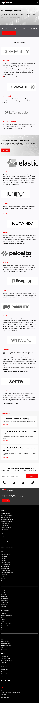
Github (3, 662)
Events (2, 639)
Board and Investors (5, 643)
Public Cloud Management (7, 515)
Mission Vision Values (6, 645)
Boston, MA (4, 596)
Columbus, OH (4, 600)
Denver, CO (3, 590)
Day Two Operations (6, 527)
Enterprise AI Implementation (7, 519)
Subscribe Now (9, 33)
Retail (2, 543)
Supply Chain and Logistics (7, 547)
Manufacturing (4, 541)
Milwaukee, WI (4, 606)
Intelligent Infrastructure (6, 615)
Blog (2, 617)
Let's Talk (6, 150)
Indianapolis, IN (4, 592)
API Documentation (6, 660)
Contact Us (3, 671)
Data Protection (4, 529)
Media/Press (4, 649)
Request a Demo (5, 674)
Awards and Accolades (6, 623)
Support (3, 676)
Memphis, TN (4, 604)
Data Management (5, 562)
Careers (3, 637)
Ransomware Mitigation (6, 521)
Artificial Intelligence (5, 554)
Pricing (2, 627)
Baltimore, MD (4, 594)
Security (3, 580)
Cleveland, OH (4, 598)
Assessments (4, 629)
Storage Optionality (5, 513)
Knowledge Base (5, 658)
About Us (3, 635)
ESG (2, 647)
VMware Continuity (5, 517)
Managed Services (5, 570)
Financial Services (5, 539)
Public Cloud (4, 578)
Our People (3, 613)
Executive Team (5, 641)
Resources (3, 619)
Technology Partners (6, 625)
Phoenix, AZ (4, 588)
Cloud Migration (4, 525)
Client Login (4, 656)
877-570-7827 (4, 669)
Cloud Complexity (5, 523)
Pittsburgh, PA (4, 602)
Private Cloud (4, 576)
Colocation (3, 558)
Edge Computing (5, 566)
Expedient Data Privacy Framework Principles (10, 692)
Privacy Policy (4, 694)
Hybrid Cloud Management (7, 572)
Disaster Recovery (5, 564)
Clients (2, 621)
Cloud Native (4, 556)
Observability (4, 574)
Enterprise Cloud (5, 568)
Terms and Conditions (5, 690)
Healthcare (3, 537)
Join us (6, 500)
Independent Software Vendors (8, 545)
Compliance (3, 560)
